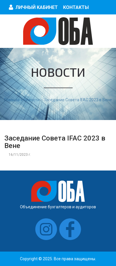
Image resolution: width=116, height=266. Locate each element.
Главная (12, 100)
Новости (32, 100)
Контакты (76, 7)
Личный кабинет (36, 7)
